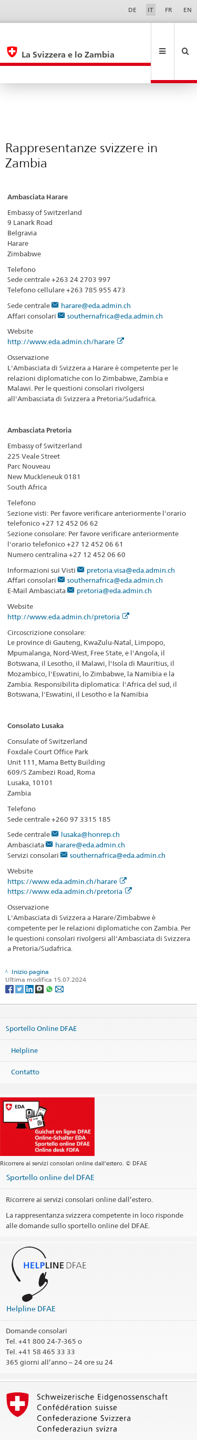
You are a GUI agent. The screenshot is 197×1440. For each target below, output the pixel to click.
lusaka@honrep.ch (90, 799)
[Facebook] (10, 953)
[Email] (59, 953)
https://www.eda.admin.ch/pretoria (69, 856)
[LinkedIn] (30, 953)
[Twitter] (20, 953)
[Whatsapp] (50, 953)
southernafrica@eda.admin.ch (115, 281)
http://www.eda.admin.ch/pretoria (68, 581)
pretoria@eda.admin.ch (114, 555)
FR (168, 10)
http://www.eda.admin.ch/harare (65, 306)
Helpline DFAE (31, 1273)
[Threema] (40, 953)
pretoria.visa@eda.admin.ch (131, 535)
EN (187, 10)
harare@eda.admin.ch (96, 270)
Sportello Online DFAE (41, 993)
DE (132, 10)
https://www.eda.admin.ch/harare (67, 846)
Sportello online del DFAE (50, 1142)
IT (150, 10)
